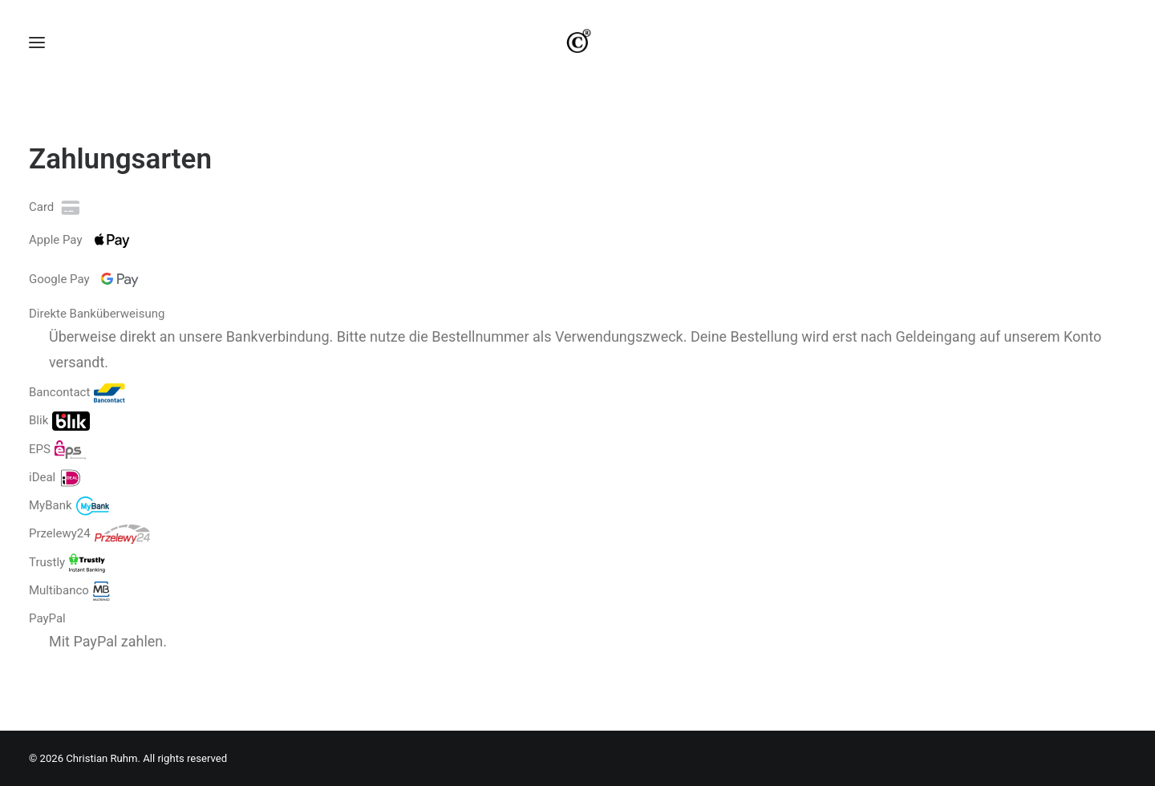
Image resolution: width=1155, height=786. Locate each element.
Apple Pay (83, 262)
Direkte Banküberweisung (96, 336)
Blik (59, 443)
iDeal (55, 499)
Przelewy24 (89, 556)
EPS (57, 471)
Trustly (67, 584)
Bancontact (77, 415)
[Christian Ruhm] (577, 54)
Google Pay (87, 301)
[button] (37, 53)
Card (56, 229)
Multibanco (69, 613)
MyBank (69, 528)
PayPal (47, 641)
